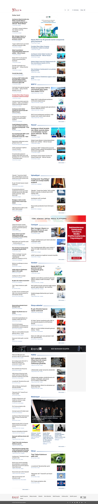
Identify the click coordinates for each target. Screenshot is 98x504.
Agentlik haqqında (24, 496)
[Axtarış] (65, 10)
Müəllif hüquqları (56, 496)
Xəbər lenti (16, 15)
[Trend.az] (16, 10)
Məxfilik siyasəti (73, 496)
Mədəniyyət (35, 397)
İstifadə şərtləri (65, 496)
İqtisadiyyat (35, 175)
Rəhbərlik (40, 496)
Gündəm (34, 263)
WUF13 (33, 84)
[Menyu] (83, 10)
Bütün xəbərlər (61, 121)
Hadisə (33, 355)
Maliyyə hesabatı (33, 496)
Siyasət (33, 125)
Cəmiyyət (34, 225)
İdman (33, 451)
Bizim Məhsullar (47, 496)
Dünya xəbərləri (36, 305)
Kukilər (21, 498)
